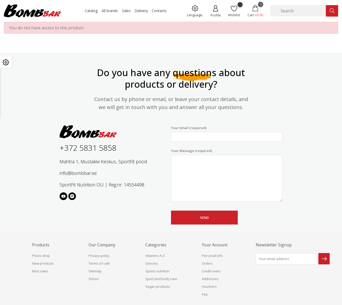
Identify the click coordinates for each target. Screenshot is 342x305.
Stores (94, 278)
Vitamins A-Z (155, 255)
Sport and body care (161, 278)
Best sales (40, 271)
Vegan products (157, 286)
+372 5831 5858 (88, 147)
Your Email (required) (226, 133)
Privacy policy (99, 255)
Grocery (151, 263)
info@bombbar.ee (78, 173)
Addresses (210, 278)
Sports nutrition (157, 271)
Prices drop (41, 255)
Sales (126, 10)
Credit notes (211, 271)
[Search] (298, 10)
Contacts (159, 10)
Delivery (141, 10)
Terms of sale (99, 263)
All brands (110, 10)
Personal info (212, 255)
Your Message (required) (226, 175)
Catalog (91, 10)
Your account (214, 245)
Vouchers (209, 286)
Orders (207, 263)
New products (43, 263)
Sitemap (95, 271)
